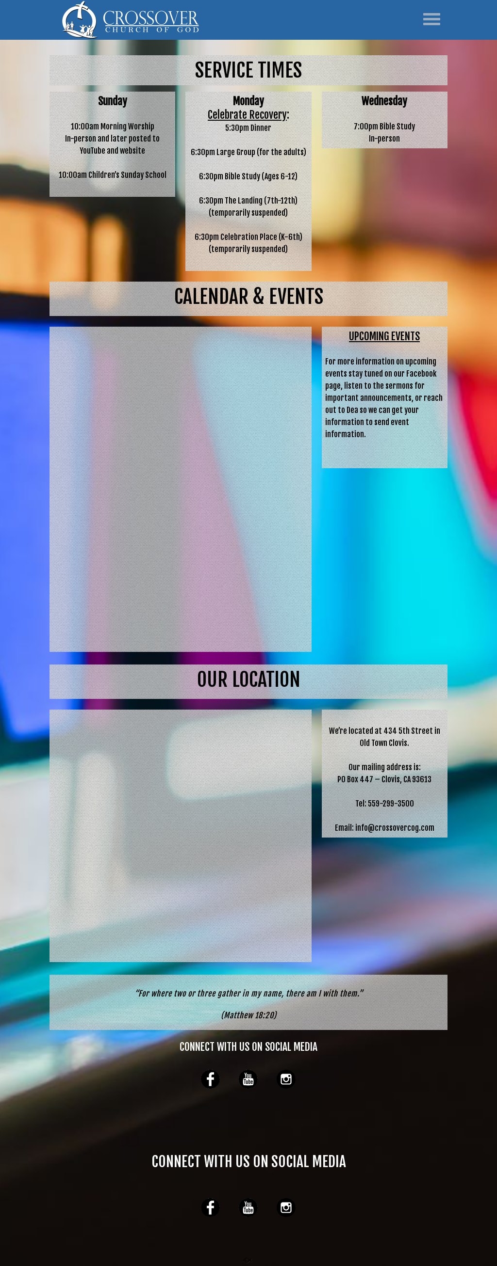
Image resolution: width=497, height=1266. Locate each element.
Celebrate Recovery (247, 114)
